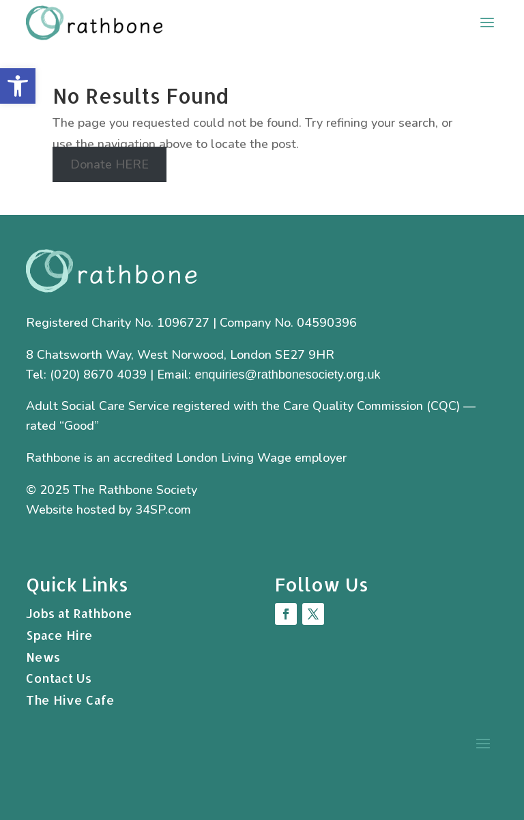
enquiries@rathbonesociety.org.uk (287, 374)
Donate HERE (109, 164)
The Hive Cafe (70, 699)
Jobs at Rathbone (79, 613)
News (43, 656)
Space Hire (59, 635)
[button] (17, 86)
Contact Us (58, 678)
